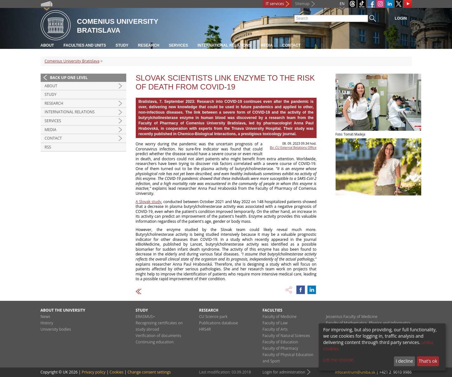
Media (266, 45)
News (45, 316)
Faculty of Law (275, 323)
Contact (291, 45)
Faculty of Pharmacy (280, 348)
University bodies (56, 329)
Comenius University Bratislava (72, 61)
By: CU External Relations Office (293, 147)
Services (178, 45)
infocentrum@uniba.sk (355, 372)
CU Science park (213, 316)
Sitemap (302, 3)
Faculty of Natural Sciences (286, 335)
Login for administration (284, 372)
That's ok (428, 361)
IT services (275, 3)
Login (401, 18)
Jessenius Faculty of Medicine (351, 316)
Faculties (273, 310)
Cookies (116, 372)
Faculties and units (84, 45)
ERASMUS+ (145, 316)
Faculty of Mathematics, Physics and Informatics (368, 323)
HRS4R (205, 329)
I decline (404, 361)
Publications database (218, 323)
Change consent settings (149, 372)
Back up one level (69, 77)
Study (121, 45)
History (47, 323)
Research (148, 45)
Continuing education (155, 342)
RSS (48, 147)
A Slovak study (148, 201)
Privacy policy (93, 372)
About (47, 45)
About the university (63, 310)
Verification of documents (158, 335)
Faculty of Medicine (280, 316)
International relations (224, 45)
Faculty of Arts (275, 329)
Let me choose (338, 360)
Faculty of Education (280, 342)
